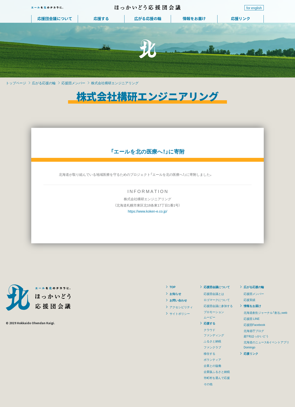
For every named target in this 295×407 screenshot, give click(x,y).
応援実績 (249, 300)
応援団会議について (54, 18)
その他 (208, 384)
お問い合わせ (178, 300)
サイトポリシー (180, 313)
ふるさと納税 (212, 341)
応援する (101, 18)
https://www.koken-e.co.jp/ (147, 211)
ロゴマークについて (217, 300)
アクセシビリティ (181, 307)
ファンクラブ (212, 347)
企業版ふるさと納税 (217, 371)
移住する (209, 353)
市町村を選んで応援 (217, 378)
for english (254, 7)
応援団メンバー (73, 82)
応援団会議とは (214, 294)
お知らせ (175, 294)
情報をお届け (194, 18)
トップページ (16, 82)
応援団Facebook (254, 325)
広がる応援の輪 (147, 18)
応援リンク (240, 18)
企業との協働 (212, 365)
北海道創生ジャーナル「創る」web (265, 312)
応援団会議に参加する (218, 306)
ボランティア (212, 359)
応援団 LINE (252, 318)
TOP (172, 287)
